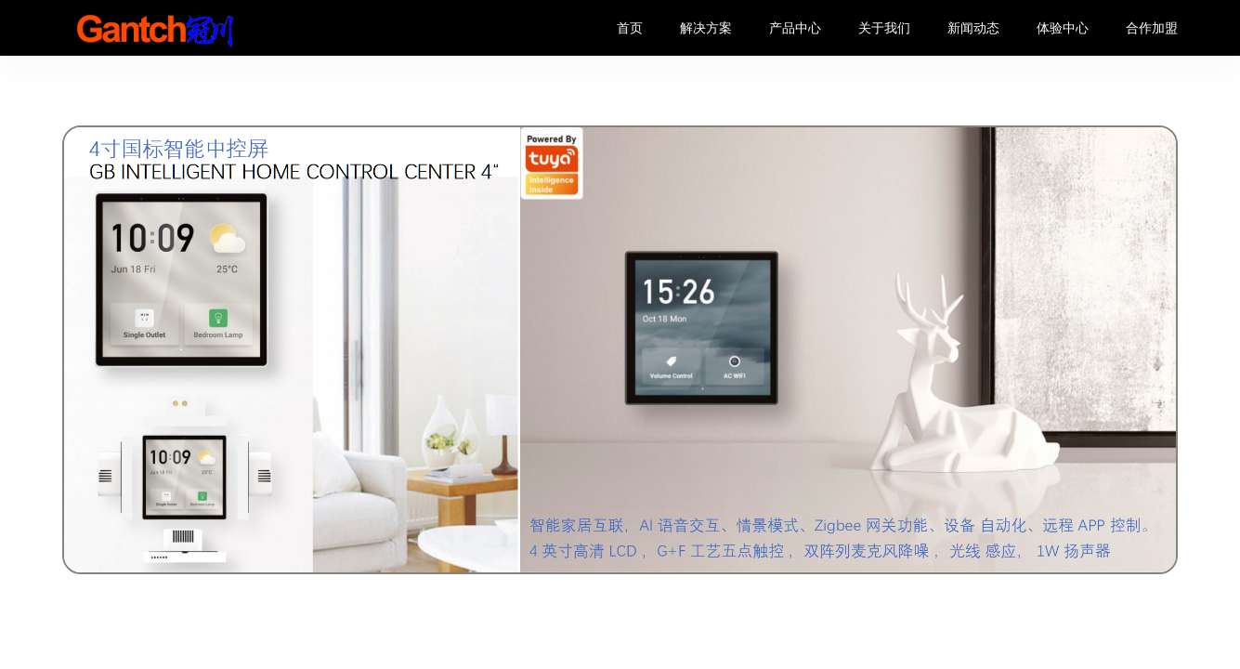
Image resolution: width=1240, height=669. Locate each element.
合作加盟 (1152, 27)
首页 (630, 27)
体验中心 (1063, 27)
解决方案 (706, 27)
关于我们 (884, 27)
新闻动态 (973, 27)
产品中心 (795, 27)
